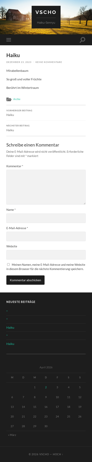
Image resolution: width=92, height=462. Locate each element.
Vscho (46, 12)
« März (12, 434)
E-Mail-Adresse (17, 228)
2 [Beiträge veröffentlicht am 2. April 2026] (46, 387)
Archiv (16, 99)
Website (11, 246)
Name (11, 209)
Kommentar (14, 166)
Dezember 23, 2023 (18, 62)
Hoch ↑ (58, 454)
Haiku (45, 113)
